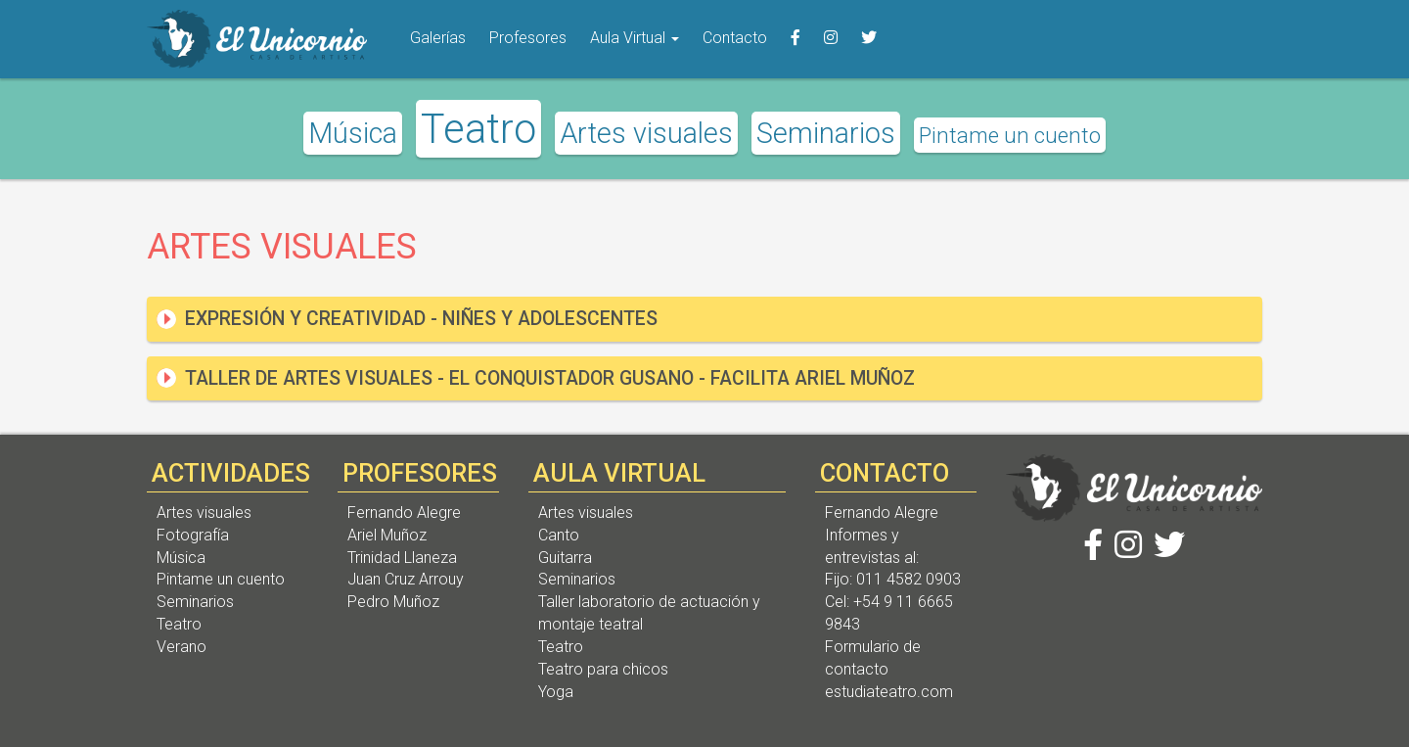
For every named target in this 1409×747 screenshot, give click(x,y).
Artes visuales (646, 133)
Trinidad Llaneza (402, 557)
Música (352, 133)
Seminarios (825, 133)
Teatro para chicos (603, 669)
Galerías (438, 37)
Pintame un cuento (1010, 135)
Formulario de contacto (873, 657)
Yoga (555, 691)
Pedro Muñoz (393, 601)
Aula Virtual (634, 37)
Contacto (735, 37)
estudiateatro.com (889, 691)
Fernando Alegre (404, 512)
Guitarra (565, 557)
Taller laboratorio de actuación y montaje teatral (649, 612)
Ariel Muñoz (387, 535)
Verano (181, 646)
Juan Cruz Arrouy (405, 579)
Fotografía (193, 535)
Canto (558, 535)
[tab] (704, 319)
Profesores (528, 37)
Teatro (478, 129)
